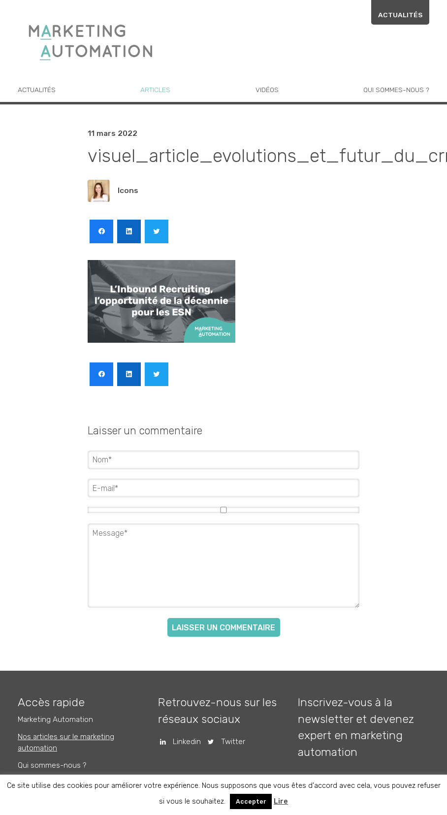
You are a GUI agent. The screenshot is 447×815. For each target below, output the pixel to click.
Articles (155, 90)
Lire (281, 801)
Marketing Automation (55, 719)
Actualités (400, 15)
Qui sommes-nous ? (396, 90)
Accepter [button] (251, 801)
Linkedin (177, 741)
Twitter (223, 741)
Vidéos (267, 90)
